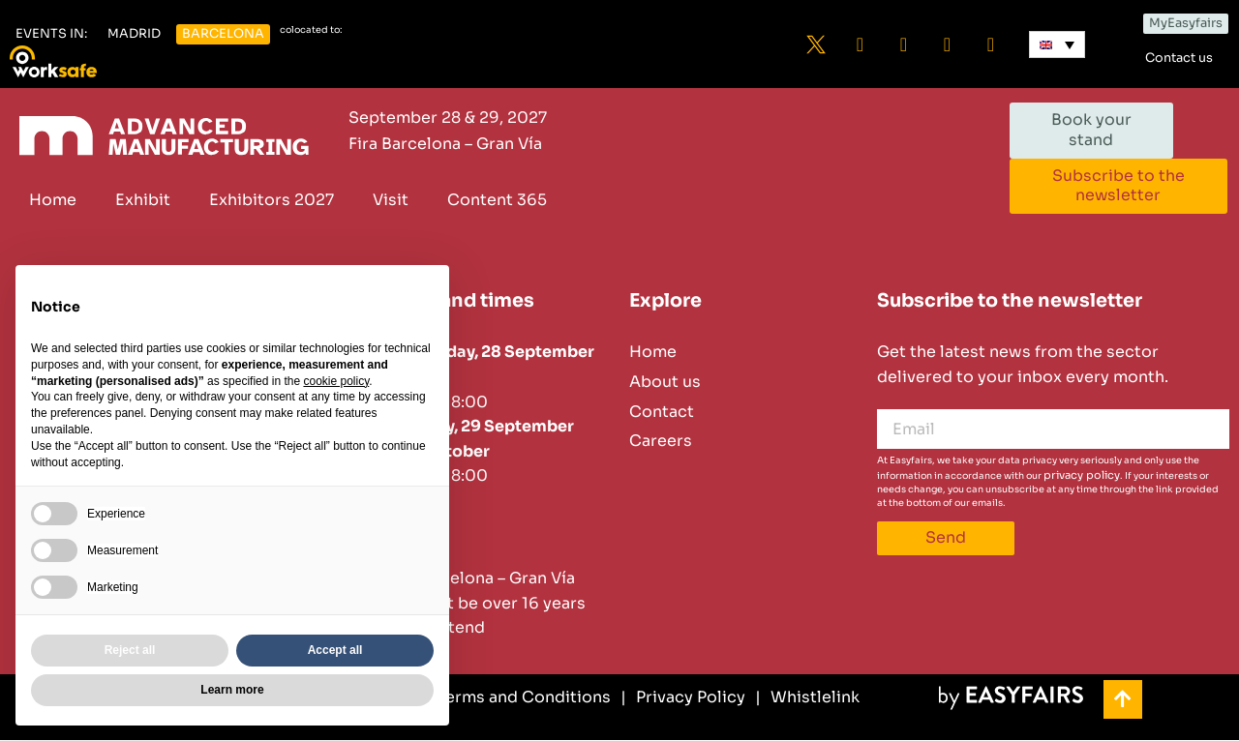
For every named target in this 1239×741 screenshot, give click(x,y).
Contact (661, 411)
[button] (51, 34)
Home (52, 200)
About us (665, 382)
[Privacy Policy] (683, 698)
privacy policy (1081, 475)
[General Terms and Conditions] (483, 698)
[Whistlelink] (807, 698)
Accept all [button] (335, 650)
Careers (660, 441)
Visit (390, 200)
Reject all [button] (130, 650)
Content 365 (497, 200)
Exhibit (142, 200)
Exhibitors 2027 (271, 200)
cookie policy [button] (336, 381)
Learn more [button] (231, 690)
